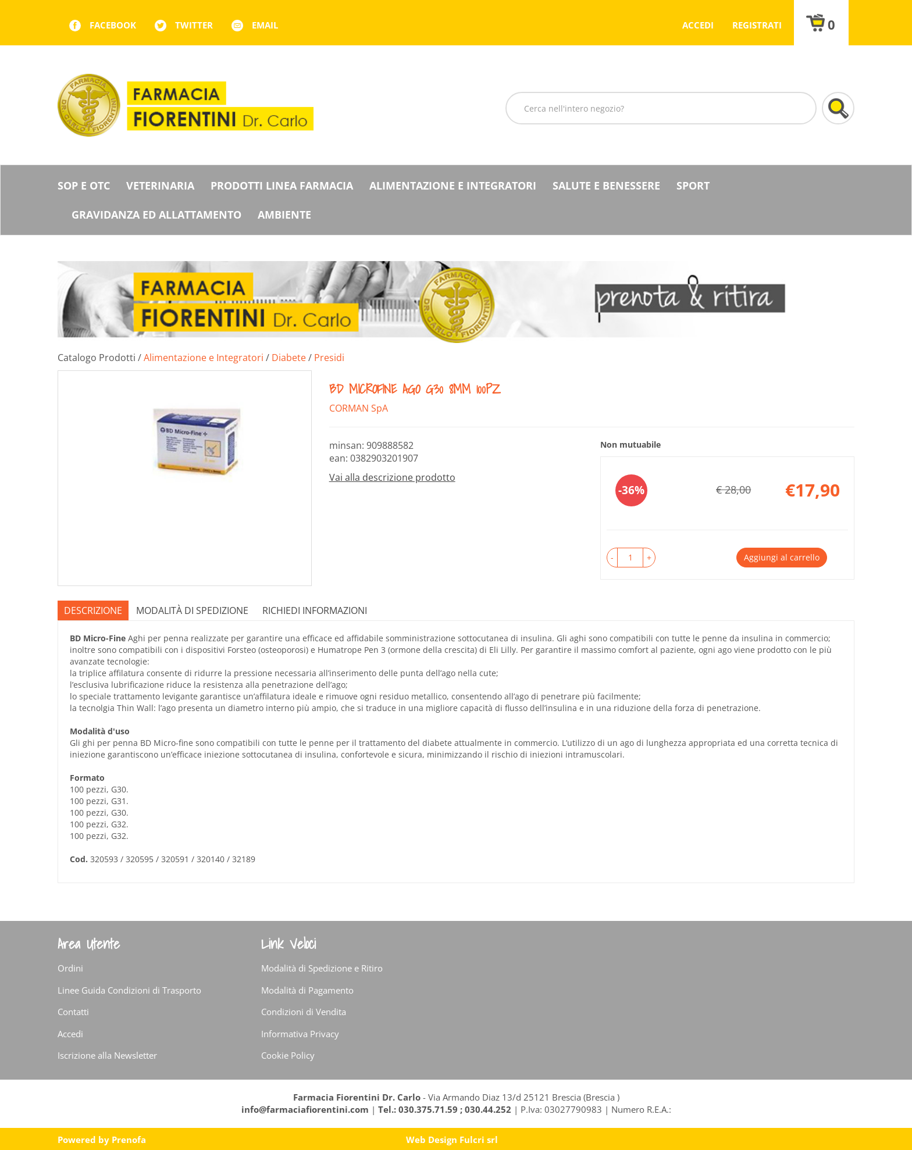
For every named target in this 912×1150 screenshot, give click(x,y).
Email (265, 25)
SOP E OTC (84, 185)
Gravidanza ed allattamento (156, 215)
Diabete (289, 357)
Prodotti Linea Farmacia (282, 185)
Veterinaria (160, 185)
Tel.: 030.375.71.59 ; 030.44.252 (444, 1109)
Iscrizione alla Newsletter (107, 1055)
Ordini (70, 968)
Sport (693, 185)
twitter (194, 25)
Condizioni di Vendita (303, 1011)
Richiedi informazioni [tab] (314, 610)
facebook (113, 25)
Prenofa (129, 1139)
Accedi (698, 25)
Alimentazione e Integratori (452, 185)
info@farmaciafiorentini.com (306, 1109)
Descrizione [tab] (93, 610)
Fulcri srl (478, 1139)
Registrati (757, 25)
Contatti (73, 1011)
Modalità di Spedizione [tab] (192, 610)
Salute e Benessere (606, 185)
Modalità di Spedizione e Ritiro (322, 968)
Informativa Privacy (300, 1034)
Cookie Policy (288, 1055)
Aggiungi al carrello (782, 557)
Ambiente (284, 215)
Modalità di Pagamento (307, 990)
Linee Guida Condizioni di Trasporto (129, 990)
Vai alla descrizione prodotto (392, 477)
